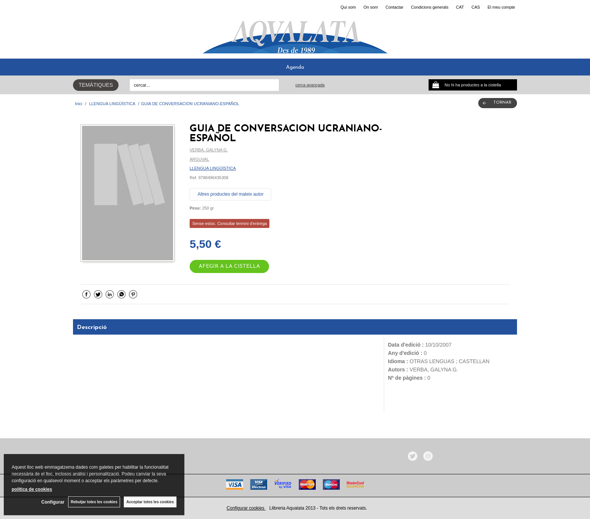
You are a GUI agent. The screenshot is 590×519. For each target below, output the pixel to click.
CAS (475, 7)
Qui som (348, 7)
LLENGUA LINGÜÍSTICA (213, 168)
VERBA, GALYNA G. (209, 150)
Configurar (52, 502)
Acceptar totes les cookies (150, 502)
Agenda (295, 67)
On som (370, 7)
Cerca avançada (310, 85)
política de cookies (32, 489)
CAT (460, 7)
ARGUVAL (199, 159)
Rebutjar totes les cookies (94, 502)
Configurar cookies (246, 508)
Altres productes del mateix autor (230, 194)
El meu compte (501, 7)
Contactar (394, 7)
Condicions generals (430, 7)
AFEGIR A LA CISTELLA (229, 266)
